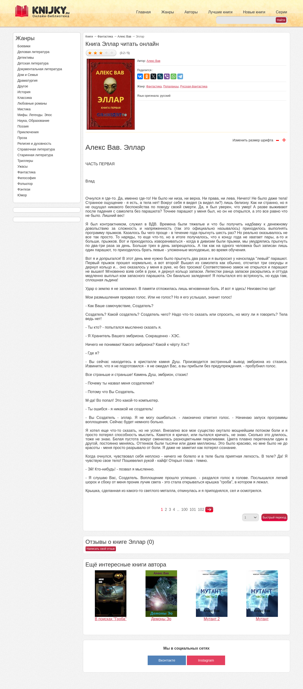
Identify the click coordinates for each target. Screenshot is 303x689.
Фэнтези (23, 189)
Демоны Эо (161, 619)
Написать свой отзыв (101, 548)
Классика (24, 98)
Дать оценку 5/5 (112, 52)
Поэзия (23, 126)
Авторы (191, 12)
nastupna (209, 510)
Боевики (23, 46)
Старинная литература (35, 155)
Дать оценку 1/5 (90, 52)
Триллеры (25, 161)
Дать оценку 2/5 (95, 52)
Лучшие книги (220, 12)
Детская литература (33, 63)
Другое (22, 86)
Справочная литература (36, 149)
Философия (26, 178)
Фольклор (25, 184)
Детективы (25, 57)
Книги (89, 36)
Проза (22, 138)
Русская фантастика (193, 86)
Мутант (262, 619)
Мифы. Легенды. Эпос (34, 115)
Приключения (28, 132)
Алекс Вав (124, 36)
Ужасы (22, 166)
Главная (143, 12)
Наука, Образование (33, 121)
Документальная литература (39, 69)
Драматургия (27, 80)
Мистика (24, 109)
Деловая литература (33, 52)
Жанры (167, 12)
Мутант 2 (212, 619)
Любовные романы (32, 103)
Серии (281, 12)
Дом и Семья (27, 75)
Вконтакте (166, 660)
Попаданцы (171, 86)
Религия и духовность (34, 143)
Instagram (206, 660)
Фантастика (26, 172)
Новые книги (254, 12)
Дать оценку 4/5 (106, 52)
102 (201, 509)
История (23, 92)
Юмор (22, 195)
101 (192, 509)
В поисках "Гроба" (111, 619)
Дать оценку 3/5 (101, 52)
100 (184, 509)
